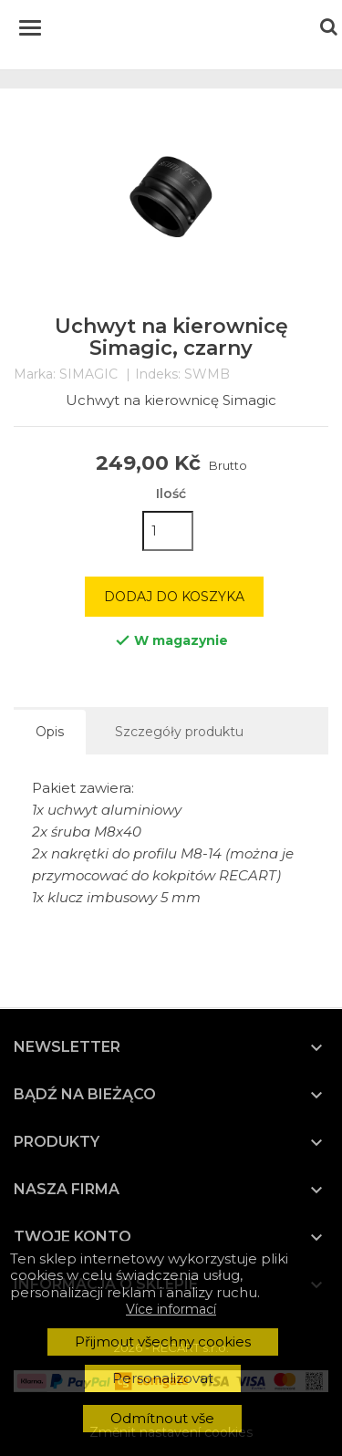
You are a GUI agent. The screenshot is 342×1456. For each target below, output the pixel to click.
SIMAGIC (88, 374)
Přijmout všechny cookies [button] (163, 1341)
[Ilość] (167, 531)
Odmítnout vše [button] (162, 1418)
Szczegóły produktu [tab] (179, 731)
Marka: (35, 374)
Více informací (171, 1309)
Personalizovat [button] (162, 1378)
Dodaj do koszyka (174, 596)
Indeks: (158, 374)
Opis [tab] (50, 731)
